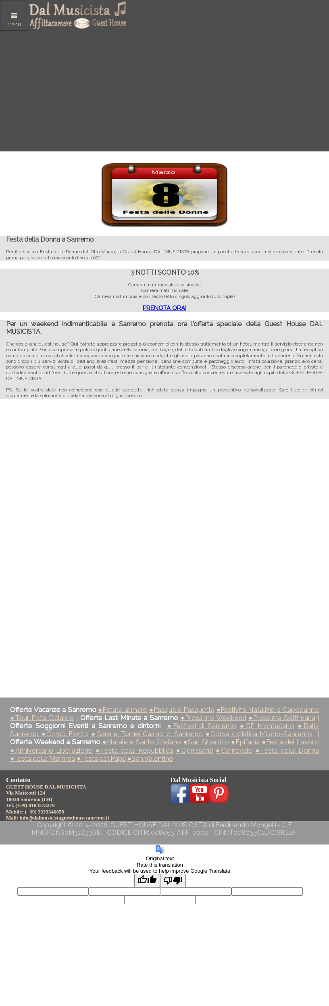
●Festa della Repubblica (134, 750)
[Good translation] (147, 880)
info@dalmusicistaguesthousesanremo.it (64, 818)
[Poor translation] (173, 880)
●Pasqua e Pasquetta (181, 710)
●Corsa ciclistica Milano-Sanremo (258, 734)
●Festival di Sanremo (202, 726)
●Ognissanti (194, 750)
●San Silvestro (206, 742)
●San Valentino (150, 758)
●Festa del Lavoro (290, 742)
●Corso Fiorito (64, 734)
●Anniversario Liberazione (51, 750)
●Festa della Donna (287, 750)
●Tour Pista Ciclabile (42, 718)
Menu (14, 19)
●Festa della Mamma (42, 758)
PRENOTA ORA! (164, 308)
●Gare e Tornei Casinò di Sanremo (147, 734)
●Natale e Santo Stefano (141, 742)
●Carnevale (234, 750)
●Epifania (245, 742)
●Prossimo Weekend (213, 718)
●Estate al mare (122, 710)
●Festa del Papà (101, 758)
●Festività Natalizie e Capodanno (267, 710)
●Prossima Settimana (281, 718)
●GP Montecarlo (267, 726)
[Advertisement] (164, 91)
